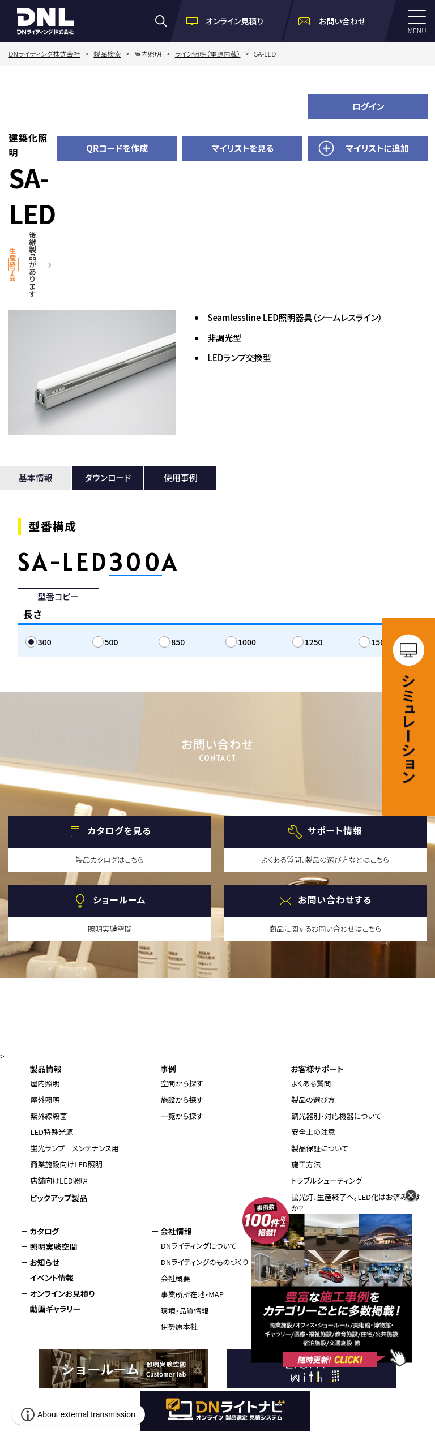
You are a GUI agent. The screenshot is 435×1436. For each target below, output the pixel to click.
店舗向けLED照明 (58, 1180)
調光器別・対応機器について (336, 1116)
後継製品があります (32, 264)
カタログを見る (119, 830)
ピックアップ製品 (58, 1197)
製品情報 (45, 1068)
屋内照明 (44, 1083)
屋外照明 (44, 1099)
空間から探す (182, 1083)
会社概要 (175, 1278)
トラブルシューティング (326, 1180)
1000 (247, 642)
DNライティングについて (199, 1245)
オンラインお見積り (62, 1293)
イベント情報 (51, 1277)
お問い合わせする (335, 899)
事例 (168, 1068)
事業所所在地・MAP (192, 1294)
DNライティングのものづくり (205, 1262)
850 (178, 642)
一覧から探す (182, 1116)
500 (111, 642)
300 (45, 642)
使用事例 (181, 477)
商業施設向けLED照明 (66, 1164)
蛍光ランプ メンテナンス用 (74, 1148)
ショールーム (119, 899)
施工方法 (306, 1164)
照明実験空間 (53, 1246)
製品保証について (319, 1148)
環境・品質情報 (185, 1310)
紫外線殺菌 (48, 1116)
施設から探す (182, 1099)
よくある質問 (311, 1083)
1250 (314, 642)
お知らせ (44, 1262)
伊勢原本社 (179, 1326)
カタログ (44, 1231)
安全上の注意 (313, 1131)
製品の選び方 (313, 1099)
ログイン (368, 106)
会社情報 (176, 1231)
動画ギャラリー (54, 1308)
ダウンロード (107, 477)
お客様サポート (317, 1068)
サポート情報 (335, 830)
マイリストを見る (242, 148)
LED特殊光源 (51, 1131)
